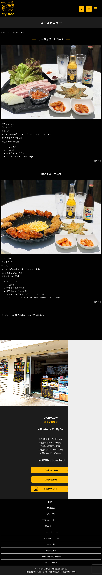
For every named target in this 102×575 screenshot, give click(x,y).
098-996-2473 (53, 459)
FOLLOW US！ (56, 488)
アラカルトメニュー (51, 520)
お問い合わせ (51, 479)
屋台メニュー (51, 526)
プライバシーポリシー (51, 556)
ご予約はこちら (56, 470)
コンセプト (51, 514)
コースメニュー (51, 532)
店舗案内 (51, 508)
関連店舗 (51, 544)
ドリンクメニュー (51, 538)
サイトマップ (51, 562)
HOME (3, 32)
